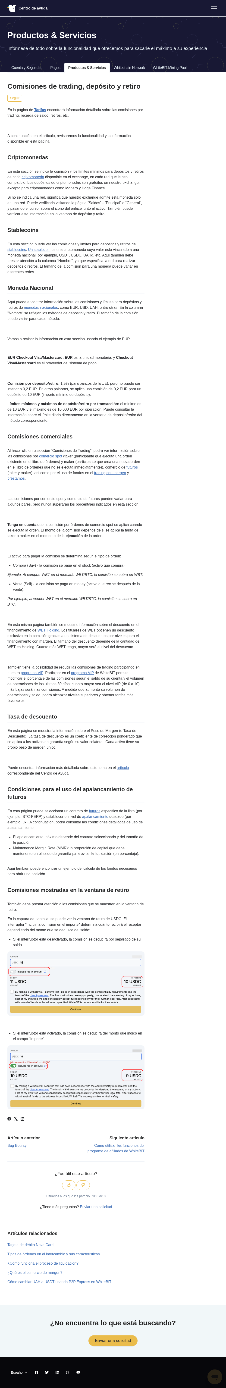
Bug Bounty (17, 1145)
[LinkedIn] (22, 1119)
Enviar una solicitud (96, 1207)
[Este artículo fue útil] (68, 1185)
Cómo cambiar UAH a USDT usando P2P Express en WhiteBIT (59, 1282)
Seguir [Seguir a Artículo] (14, 98)
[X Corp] (16, 1119)
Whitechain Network (129, 68)
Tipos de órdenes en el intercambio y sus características (53, 1254)
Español (19, 1372)
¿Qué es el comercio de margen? (34, 1273)
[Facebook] (9, 1119)
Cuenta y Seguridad (26, 68)
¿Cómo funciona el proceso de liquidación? (42, 1263)
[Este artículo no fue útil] (83, 1185)
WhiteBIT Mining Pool (170, 68)
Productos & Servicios (87, 68)
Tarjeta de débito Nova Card (30, 1245)
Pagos (55, 68)
